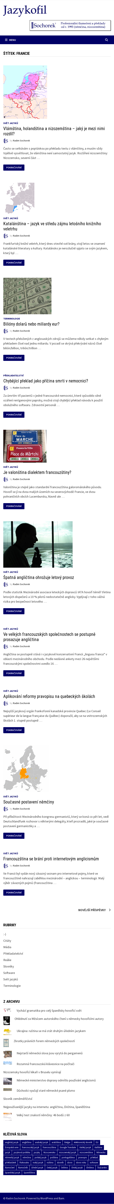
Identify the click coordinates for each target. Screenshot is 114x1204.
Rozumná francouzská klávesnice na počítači (45, 1064)
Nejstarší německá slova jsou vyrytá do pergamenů (50, 1053)
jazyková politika (22, 1152)
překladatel (10, 1162)
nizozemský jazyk (67, 1152)
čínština (90, 1167)
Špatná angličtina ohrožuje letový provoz (38, 577)
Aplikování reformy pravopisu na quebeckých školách (49, 696)
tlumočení (10, 1167)
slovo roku (81, 1162)
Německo (101, 1152)
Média (7, 947)
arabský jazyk (41, 1142)
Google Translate (68, 1147)
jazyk (7, 1152)
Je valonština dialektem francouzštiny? (37, 472)
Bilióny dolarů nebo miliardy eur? (31, 324)
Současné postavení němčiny (28, 802)
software (94, 1162)
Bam (61, 1198)
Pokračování (14, 168)
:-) (4, 934)
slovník (60, 1162)
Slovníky (8, 966)
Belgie (67, 1142)
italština (98, 1147)
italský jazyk (85, 1147)
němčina (27, 1157)
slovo (69, 1162)
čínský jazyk (77, 1167)
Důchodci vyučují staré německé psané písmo (46, 1091)
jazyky (37, 1152)
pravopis (82, 1157)
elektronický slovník (83, 1142)
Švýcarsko (102, 1167)
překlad (94, 1157)
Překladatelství (13, 375)
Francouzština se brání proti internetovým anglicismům (51, 858)
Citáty (7, 941)
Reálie (7, 960)
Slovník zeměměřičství (17, 1099)
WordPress (46, 1198)
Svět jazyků (10, 123)
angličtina (26, 1142)
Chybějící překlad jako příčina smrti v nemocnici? (45, 380)
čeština (64, 1167)
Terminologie (11, 318)
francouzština (49, 1147)
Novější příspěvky (92, 910)
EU (97, 1142)
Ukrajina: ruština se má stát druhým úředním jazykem (51, 1031)
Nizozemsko (49, 1152)
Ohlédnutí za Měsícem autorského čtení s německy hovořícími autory (59, 1019)
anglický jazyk (11, 1142)
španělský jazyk (12, 1172)
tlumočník (23, 1167)
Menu (10, 40)
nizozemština (86, 1152)
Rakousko (24, 1162)
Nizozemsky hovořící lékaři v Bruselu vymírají (32, 1072)
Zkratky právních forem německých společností (44, 1041)
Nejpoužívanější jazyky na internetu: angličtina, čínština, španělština (46, 1107)
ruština (50, 1162)
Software (9, 973)
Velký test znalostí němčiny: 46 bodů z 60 (43, 1115)
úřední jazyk (37, 1167)
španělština (29, 1172)
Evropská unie (11, 1147)
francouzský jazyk (30, 1147)
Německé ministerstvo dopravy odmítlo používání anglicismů (56, 1080)
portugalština (68, 1157)
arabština (56, 1142)
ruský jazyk (38, 1162)
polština (54, 1157)
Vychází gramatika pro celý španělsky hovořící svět (49, 1011)
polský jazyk (40, 1157)
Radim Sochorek (21, 140)
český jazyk (52, 1167)
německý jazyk (12, 1157)
